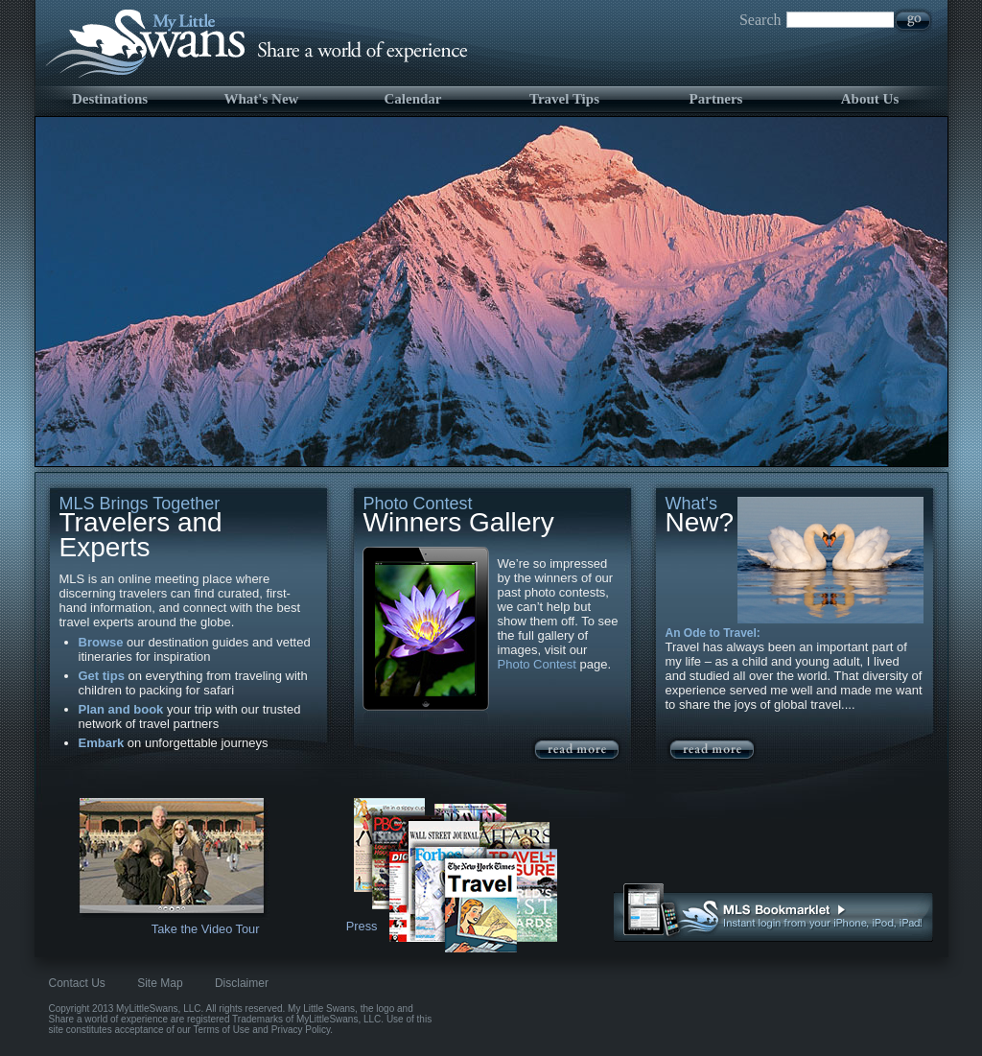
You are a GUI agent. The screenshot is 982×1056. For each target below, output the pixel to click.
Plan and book (121, 709)
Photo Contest (537, 664)
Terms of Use (222, 1029)
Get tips (102, 676)
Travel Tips (564, 98)
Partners (716, 98)
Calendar (413, 98)
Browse (101, 642)
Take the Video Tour (206, 929)
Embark (102, 743)
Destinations (110, 98)
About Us (870, 98)
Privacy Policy (301, 1029)
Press (362, 926)
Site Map (159, 983)
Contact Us (77, 983)
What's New (261, 98)
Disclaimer (242, 983)
